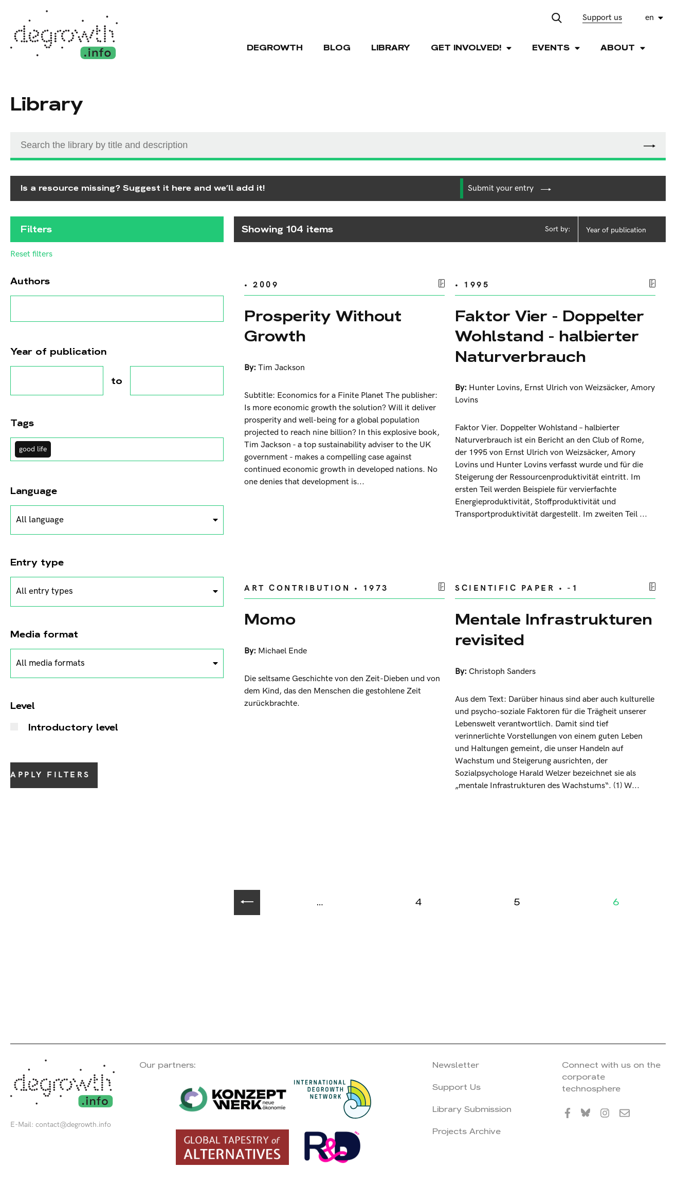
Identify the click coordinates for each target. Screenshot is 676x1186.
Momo (270, 619)
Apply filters (50, 775)
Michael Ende (282, 651)
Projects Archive (466, 1131)
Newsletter (455, 1065)
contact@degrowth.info (73, 1124)
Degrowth (275, 47)
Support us (602, 18)
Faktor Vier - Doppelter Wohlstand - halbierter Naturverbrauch (549, 336)
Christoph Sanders (502, 672)
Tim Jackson (281, 368)
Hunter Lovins (494, 388)
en (649, 18)
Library (390, 47)
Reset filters (31, 254)
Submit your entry (509, 188)
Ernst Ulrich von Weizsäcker (575, 388)
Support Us (456, 1087)
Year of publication (616, 230)
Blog (337, 47)
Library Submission (471, 1109)
